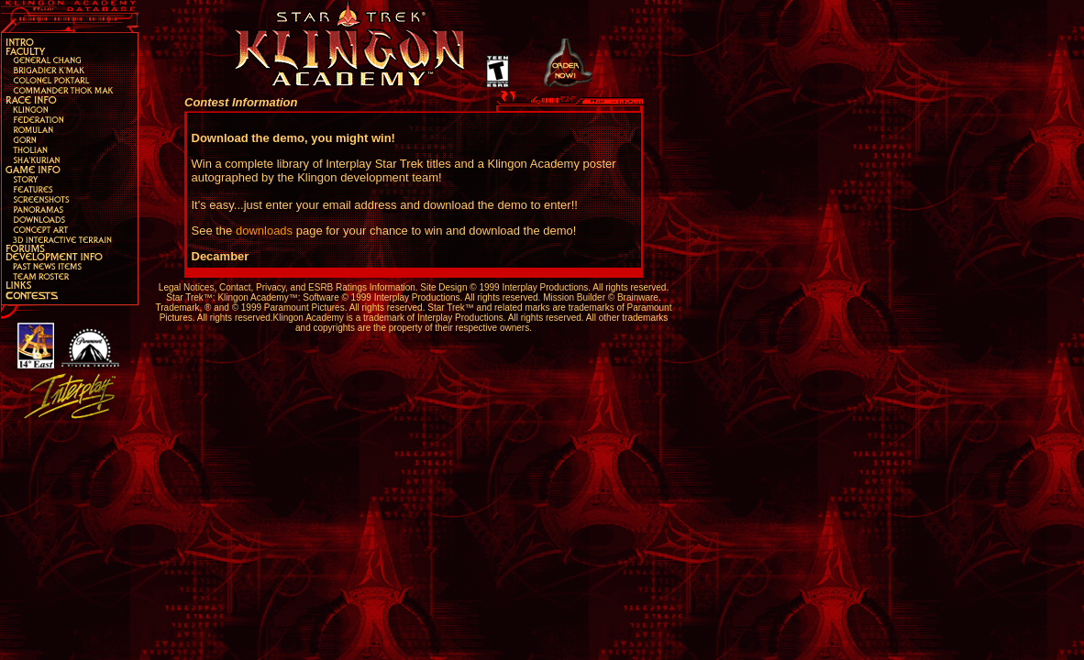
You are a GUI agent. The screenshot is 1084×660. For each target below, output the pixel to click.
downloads (264, 230)
